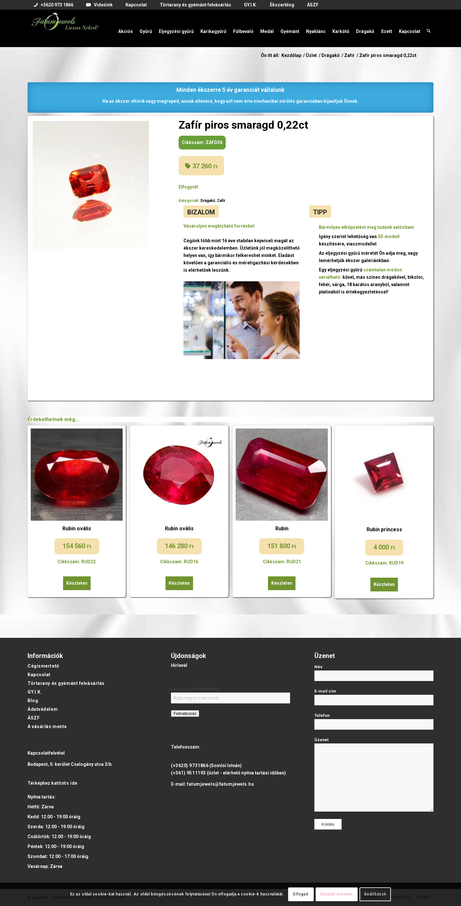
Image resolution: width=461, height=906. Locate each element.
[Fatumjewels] (65, 28)
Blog (33, 700)
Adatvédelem (43, 709)
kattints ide (64, 783)
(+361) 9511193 (188, 772)
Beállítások (375, 894)
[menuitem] (54, 5)
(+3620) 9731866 (189, 765)
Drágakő (207, 200)
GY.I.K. (35, 691)
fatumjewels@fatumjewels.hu (220, 784)
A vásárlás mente (47, 726)
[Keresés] (428, 28)
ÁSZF (34, 717)
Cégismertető (43, 666)
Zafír (221, 200)
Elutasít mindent (336, 894)
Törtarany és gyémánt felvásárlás (66, 683)
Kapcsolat (39, 674)
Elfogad (300, 894)
